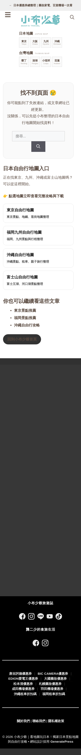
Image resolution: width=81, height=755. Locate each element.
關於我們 (23, 721)
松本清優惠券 (23, 684)
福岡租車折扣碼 (53, 694)
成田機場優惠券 (23, 689)
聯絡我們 (38, 721)
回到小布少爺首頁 (22, 339)
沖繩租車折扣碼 (25, 694)
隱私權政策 (56, 721)
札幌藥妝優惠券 (50, 684)
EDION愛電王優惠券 (23, 678)
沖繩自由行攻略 (27, 325)
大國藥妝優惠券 (55, 678)
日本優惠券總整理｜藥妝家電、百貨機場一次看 (42, 5)
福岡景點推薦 (25, 318)
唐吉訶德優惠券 (20, 673)
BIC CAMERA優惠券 (53, 673)
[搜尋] (38, 146)
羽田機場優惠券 (52, 689)
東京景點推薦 (25, 310)
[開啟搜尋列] (72, 17)
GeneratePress (61, 741)
